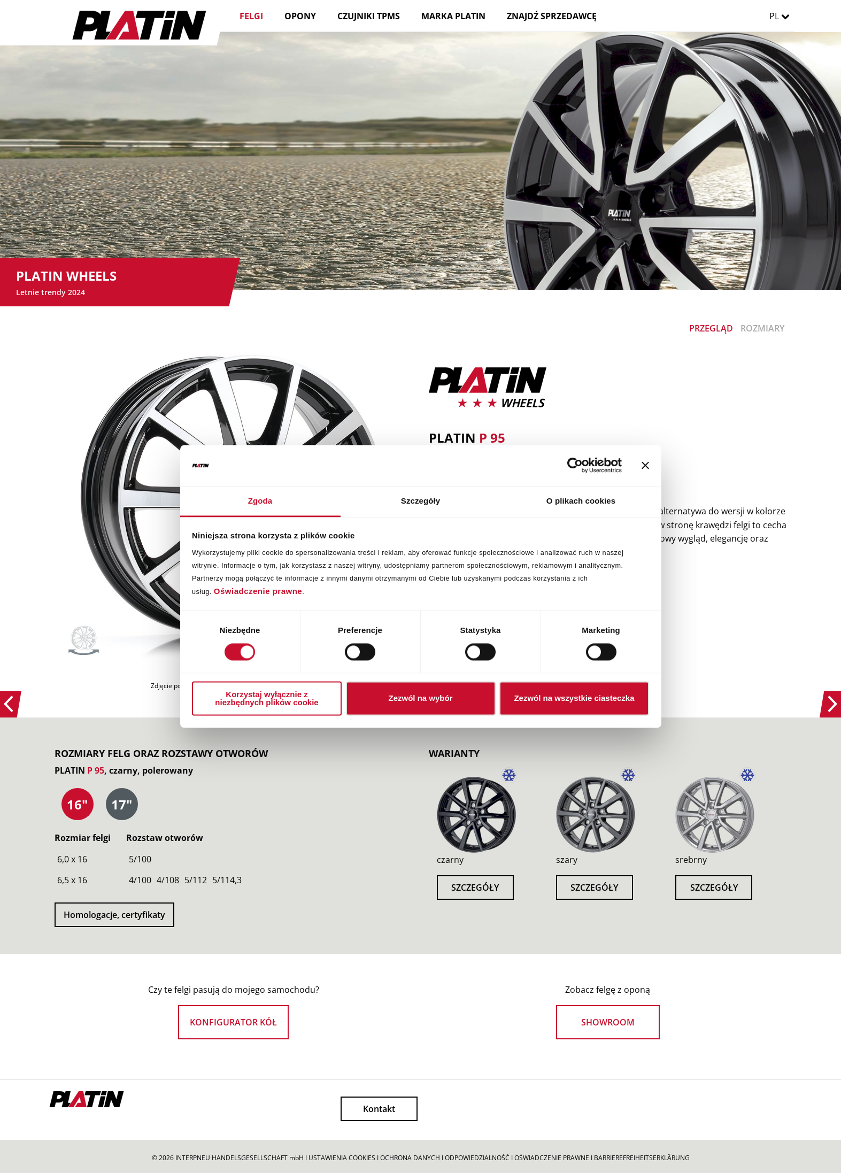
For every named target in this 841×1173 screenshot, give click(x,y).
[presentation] (77, 804)
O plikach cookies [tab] (580, 500)
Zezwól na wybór (420, 698)
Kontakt (379, 1109)
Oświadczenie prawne (258, 591)
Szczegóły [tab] (420, 500)
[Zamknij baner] (645, 465)
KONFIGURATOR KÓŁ (233, 1022)
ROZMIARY (762, 328)
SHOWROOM (608, 1022)
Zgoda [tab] (260, 500)
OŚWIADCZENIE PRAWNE (551, 1157)
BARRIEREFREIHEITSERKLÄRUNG (642, 1157)
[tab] (77, 805)
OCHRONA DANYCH (410, 1157)
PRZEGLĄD (711, 328)
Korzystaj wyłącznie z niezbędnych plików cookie (266, 698)
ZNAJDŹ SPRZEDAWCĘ (552, 16)
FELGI (251, 16)
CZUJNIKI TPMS (368, 16)
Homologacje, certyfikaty (114, 915)
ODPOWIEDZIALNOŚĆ (477, 1157)
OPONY (300, 16)
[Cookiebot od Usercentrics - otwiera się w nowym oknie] (575, 466)
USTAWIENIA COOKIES (341, 1157)
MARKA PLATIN (453, 16)
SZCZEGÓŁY (475, 887)
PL (782, 16)
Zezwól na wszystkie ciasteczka (574, 698)
